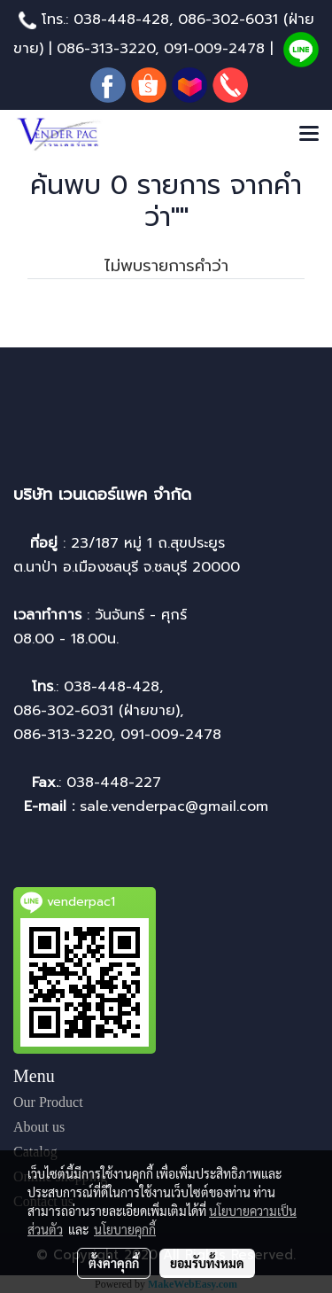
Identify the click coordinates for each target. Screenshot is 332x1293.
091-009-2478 (214, 48)
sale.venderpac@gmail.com (177, 806)
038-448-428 (121, 19)
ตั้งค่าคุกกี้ (114, 1263)
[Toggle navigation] (309, 134)
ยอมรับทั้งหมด (207, 1263)
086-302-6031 (228, 19)
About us (39, 1126)
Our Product (48, 1102)
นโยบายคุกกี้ (125, 1229)
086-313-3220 (106, 48)
